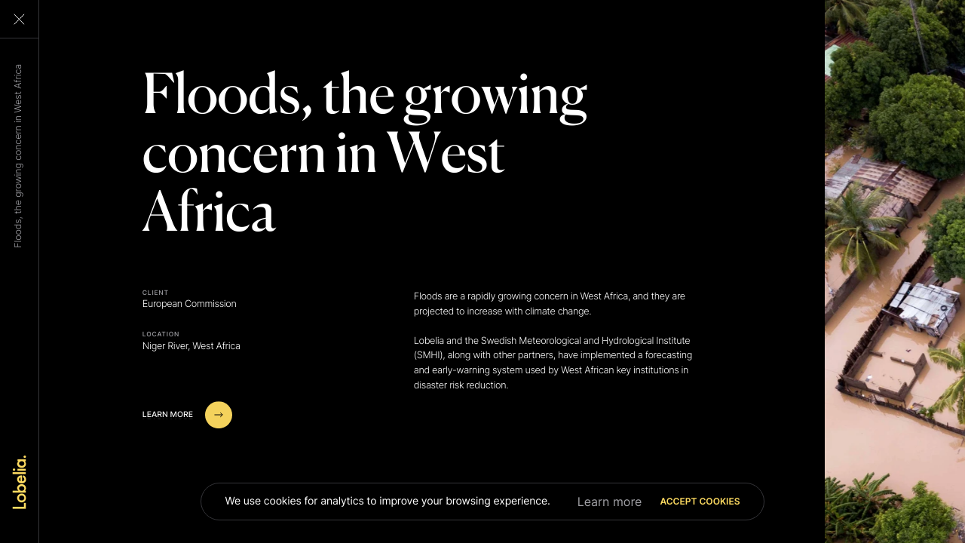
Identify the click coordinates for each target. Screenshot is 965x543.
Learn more (609, 501)
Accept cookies (700, 501)
